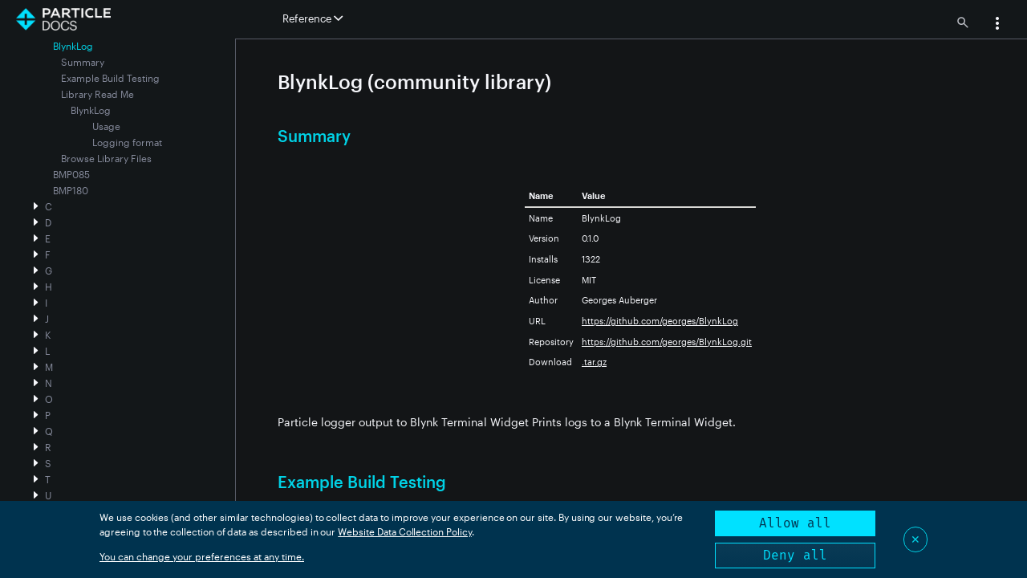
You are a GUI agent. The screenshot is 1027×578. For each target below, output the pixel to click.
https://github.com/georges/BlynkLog (660, 320)
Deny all (795, 555)
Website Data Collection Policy (405, 531)
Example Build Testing (110, 77)
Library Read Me (97, 94)
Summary (82, 61)
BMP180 (70, 190)
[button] (997, 25)
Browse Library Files (106, 158)
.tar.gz (594, 361)
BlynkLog (91, 110)
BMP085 (71, 174)
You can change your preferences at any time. (201, 556)
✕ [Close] (915, 539)
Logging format (127, 142)
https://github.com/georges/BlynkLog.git (667, 341)
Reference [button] (312, 18)
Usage (106, 126)
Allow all (795, 523)
